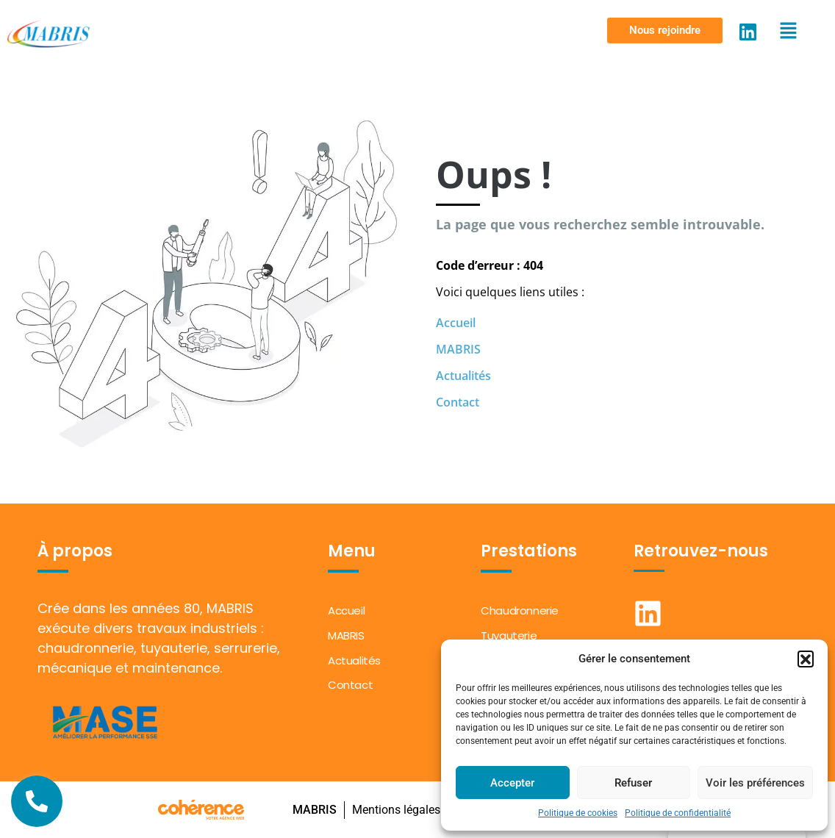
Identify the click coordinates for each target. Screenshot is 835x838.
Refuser (633, 782)
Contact (457, 402)
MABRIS (458, 349)
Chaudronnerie (520, 610)
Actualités (463, 376)
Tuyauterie (509, 635)
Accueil (456, 323)
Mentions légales (395, 810)
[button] (805, 658)
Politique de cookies (577, 813)
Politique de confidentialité (678, 813)
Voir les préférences (755, 782)
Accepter (512, 782)
